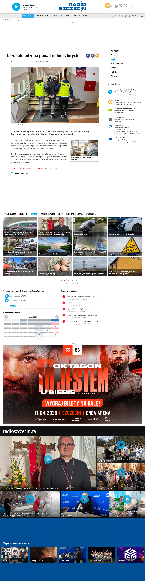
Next (143, 551)
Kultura (114, 71)
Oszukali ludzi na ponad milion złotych (42, 55)
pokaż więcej (12, 305)
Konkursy (57, 16)
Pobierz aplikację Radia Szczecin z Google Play (125, 111)
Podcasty (39, 16)
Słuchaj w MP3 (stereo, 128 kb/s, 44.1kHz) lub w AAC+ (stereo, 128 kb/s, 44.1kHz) (127, 102)
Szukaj (136, 16)
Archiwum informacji (11, 312)
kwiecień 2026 (32, 317)
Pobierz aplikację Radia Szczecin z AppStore (124, 119)
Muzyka (48, 16)
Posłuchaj (91, 214)
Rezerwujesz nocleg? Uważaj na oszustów (81, 158)
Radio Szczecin (8, 20)
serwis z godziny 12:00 (14, 296)
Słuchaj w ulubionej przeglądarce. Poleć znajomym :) (126, 93)
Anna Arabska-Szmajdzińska (40, 62)
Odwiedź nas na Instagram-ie (122, 16)
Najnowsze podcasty (16, 543)
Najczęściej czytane (69, 291)
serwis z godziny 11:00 (14, 300)
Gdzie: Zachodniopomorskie (23, 169)
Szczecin (114, 55)
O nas (85, 16)
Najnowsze (116, 50)
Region (19, 20)
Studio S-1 (68, 16)
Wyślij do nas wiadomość (133, 16)
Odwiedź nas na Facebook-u (116, 16)
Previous (2, 551)
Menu (142, 16)
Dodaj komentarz (19, 173)
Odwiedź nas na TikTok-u (126, 16)
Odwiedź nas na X (119, 16)
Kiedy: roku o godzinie (47, 169)
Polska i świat (117, 63)
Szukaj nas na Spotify (129, 16)
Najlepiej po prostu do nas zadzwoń (112, 16)
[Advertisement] (55, 193)
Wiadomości (28, 16)
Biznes (114, 76)
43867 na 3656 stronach (72, 283)
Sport (113, 67)
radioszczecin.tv (19, 431)
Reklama (77, 16)
